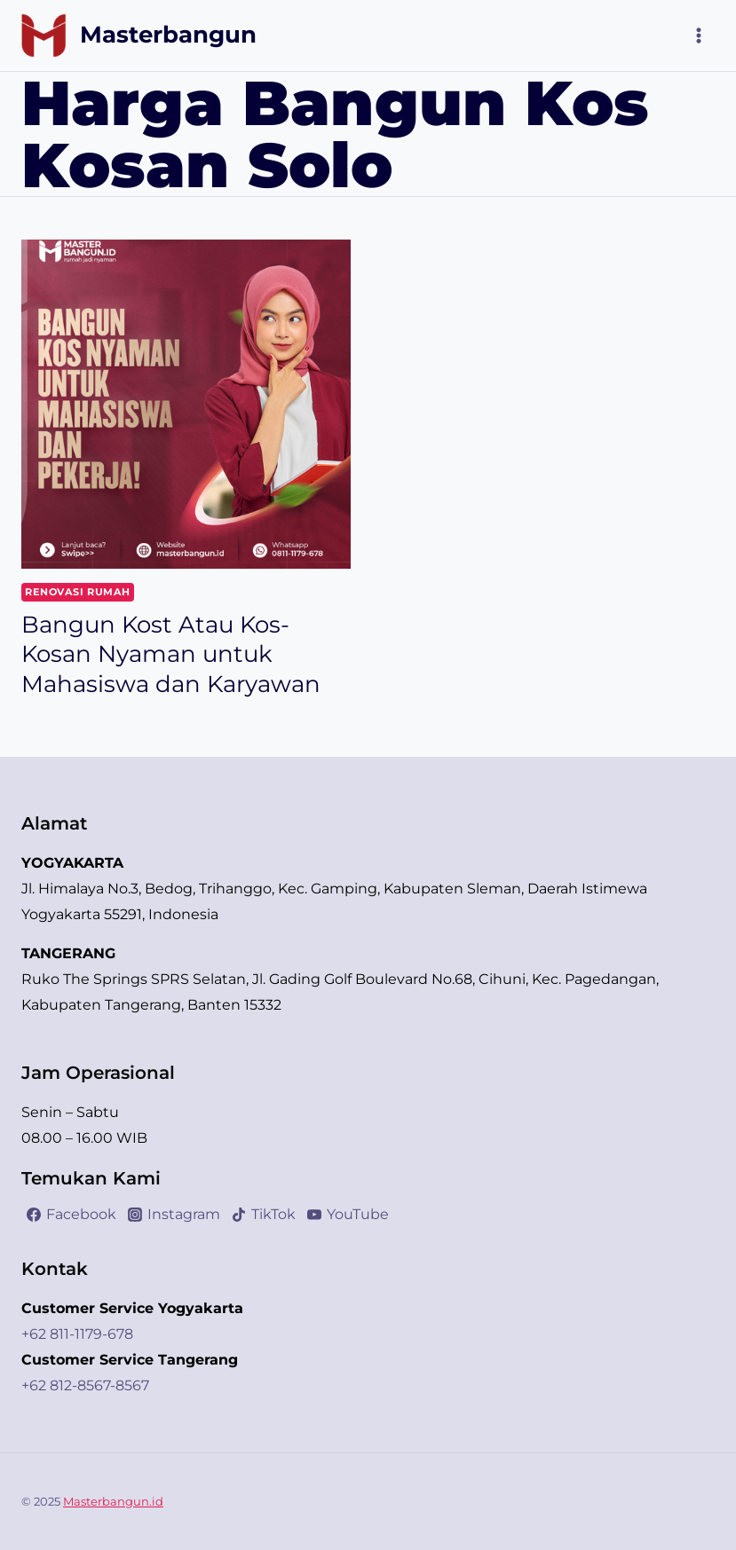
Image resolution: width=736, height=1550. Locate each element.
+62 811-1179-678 (77, 1334)
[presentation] (186, 404)
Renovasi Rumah (78, 592)
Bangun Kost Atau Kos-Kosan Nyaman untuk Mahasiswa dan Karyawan (171, 654)
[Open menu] (698, 35)
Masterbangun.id (113, 1501)
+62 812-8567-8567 (85, 1385)
